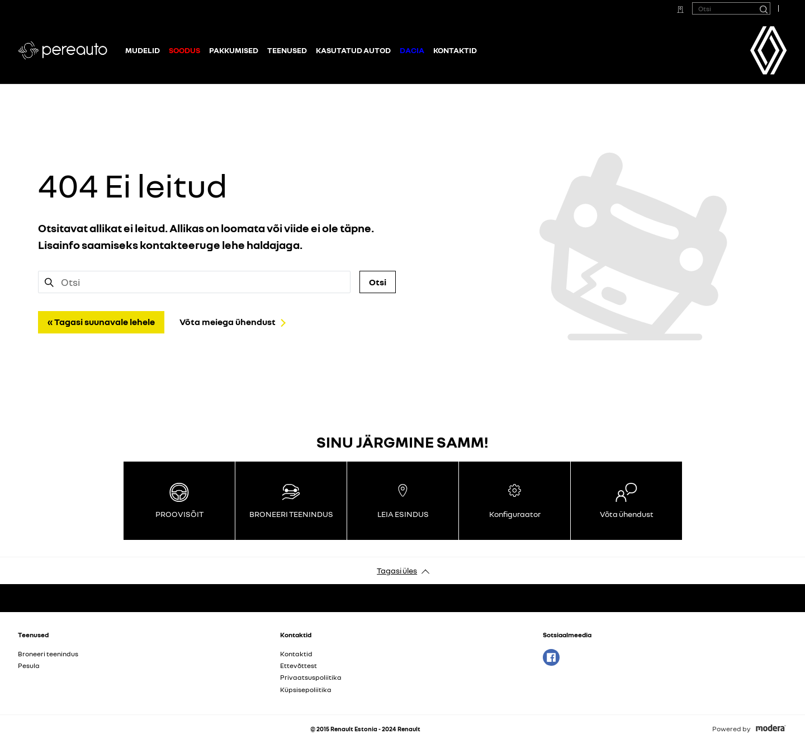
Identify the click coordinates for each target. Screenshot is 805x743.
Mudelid (142, 50)
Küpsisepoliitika (306, 689)
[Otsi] (763, 8)
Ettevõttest (298, 665)
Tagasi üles (397, 570)
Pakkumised (233, 50)
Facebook (551, 657)
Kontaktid (455, 50)
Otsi (377, 282)
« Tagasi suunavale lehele (101, 321)
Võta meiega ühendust (227, 321)
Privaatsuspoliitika (311, 677)
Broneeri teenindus (48, 654)
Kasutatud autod (353, 50)
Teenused (287, 50)
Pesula (29, 665)
